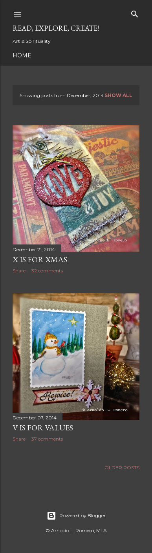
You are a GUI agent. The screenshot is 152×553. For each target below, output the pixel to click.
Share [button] (19, 271)
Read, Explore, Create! (56, 28)
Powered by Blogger (76, 515)
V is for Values (43, 428)
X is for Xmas (40, 259)
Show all (118, 95)
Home (22, 55)
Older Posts (121, 467)
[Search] (134, 12)
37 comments (47, 439)
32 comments (47, 271)
